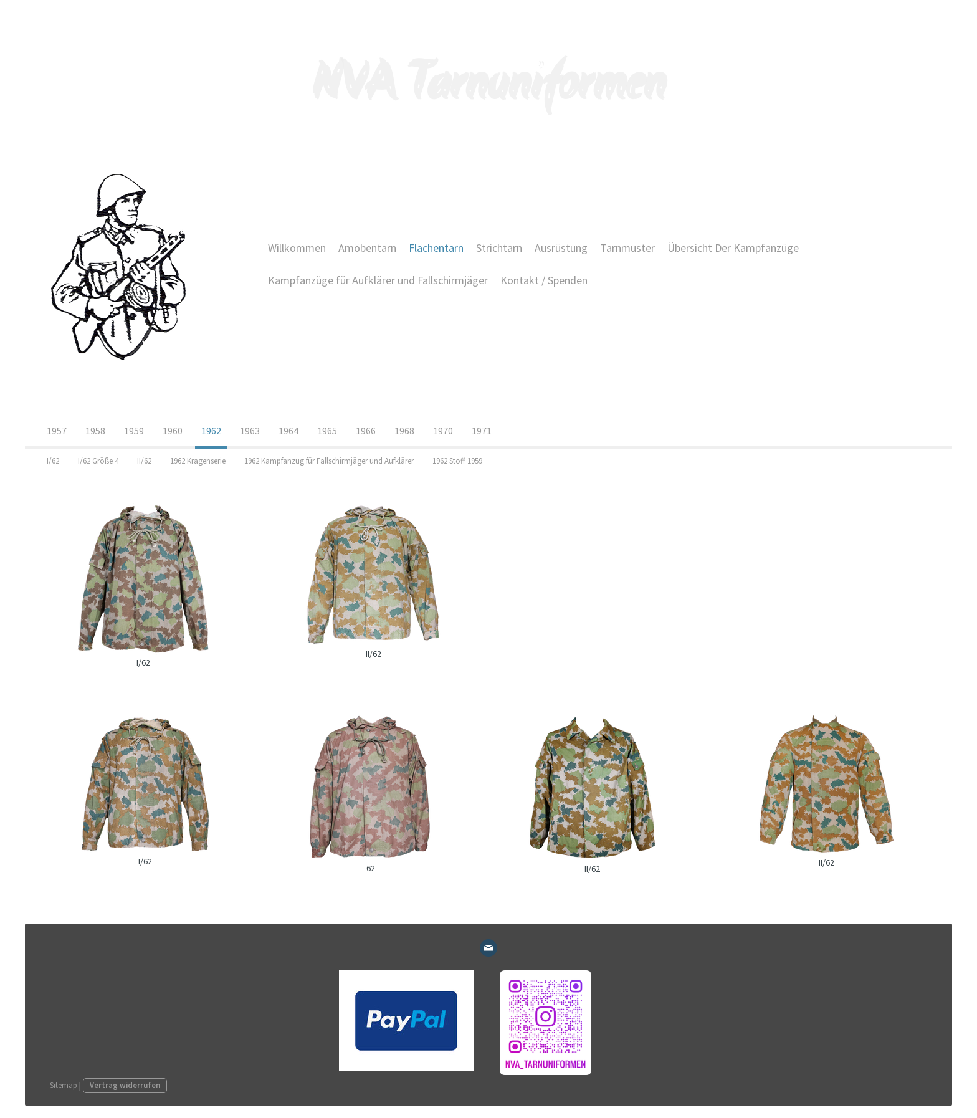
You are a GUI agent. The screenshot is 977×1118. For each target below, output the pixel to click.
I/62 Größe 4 (98, 461)
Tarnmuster (627, 248)
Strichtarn (499, 248)
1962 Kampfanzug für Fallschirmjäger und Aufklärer (329, 461)
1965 (327, 430)
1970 (443, 430)
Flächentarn (436, 248)
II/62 (144, 461)
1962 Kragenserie (198, 461)
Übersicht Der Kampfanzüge (733, 248)
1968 (404, 430)
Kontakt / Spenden (544, 280)
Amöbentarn (367, 248)
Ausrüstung (561, 248)
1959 (134, 430)
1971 (482, 430)
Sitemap (63, 1085)
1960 (173, 430)
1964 (288, 430)
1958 (95, 430)
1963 (250, 430)
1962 (211, 430)
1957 (57, 430)
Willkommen (297, 248)
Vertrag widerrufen (125, 1085)
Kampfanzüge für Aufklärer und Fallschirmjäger (378, 280)
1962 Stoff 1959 (457, 461)
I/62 (53, 461)
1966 (366, 430)
